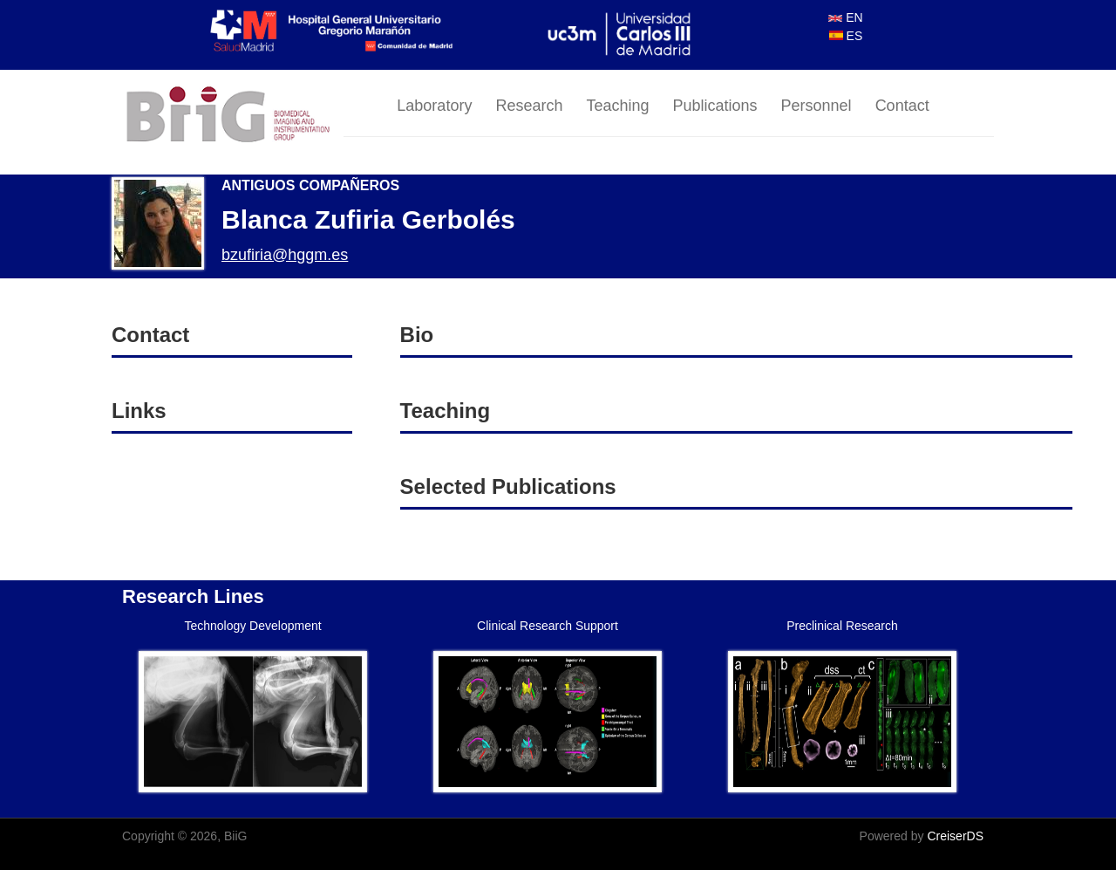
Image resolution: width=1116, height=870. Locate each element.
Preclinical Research (842, 626)
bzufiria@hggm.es (284, 255)
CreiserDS (955, 836)
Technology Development (252, 626)
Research (528, 105)
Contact (902, 105)
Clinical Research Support (547, 626)
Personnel (816, 105)
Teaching (617, 105)
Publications (715, 105)
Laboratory (434, 105)
